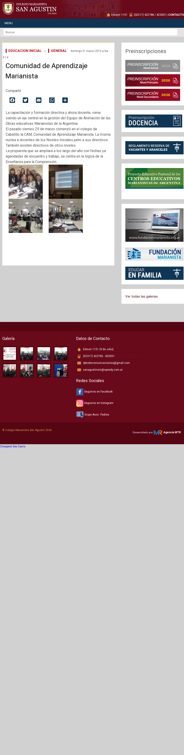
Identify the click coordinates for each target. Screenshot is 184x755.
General (59, 51)
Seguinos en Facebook (94, 391)
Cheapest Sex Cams (12, 446)
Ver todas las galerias (141, 296)
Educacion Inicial (25, 51)
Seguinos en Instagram (94, 403)
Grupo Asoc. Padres (92, 414)
